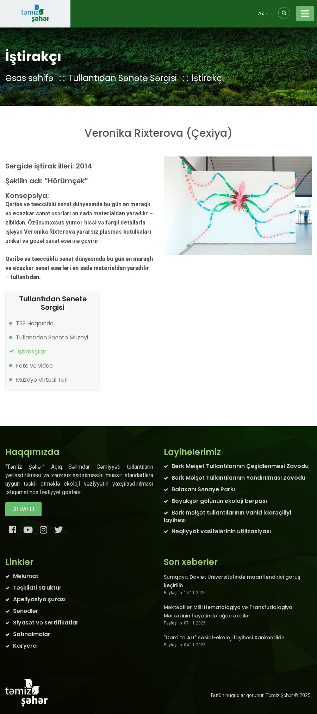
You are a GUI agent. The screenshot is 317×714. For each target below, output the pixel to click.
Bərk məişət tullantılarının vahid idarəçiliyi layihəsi (227, 516)
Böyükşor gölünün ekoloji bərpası (219, 501)
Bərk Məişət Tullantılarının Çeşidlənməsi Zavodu (240, 466)
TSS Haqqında (35, 323)
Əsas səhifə (29, 78)
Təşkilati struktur (37, 588)
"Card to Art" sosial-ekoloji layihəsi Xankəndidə (224, 637)
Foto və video (34, 366)
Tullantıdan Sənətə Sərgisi (122, 78)
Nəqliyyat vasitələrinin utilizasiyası (221, 531)
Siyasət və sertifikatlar (46, 622)
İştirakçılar (32, 351)
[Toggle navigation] (305, 13)
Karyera (25, 646)
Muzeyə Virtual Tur (41, 380)
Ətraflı (23, 509)
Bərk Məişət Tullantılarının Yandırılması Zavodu (238, 478)
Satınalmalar (31, 634)
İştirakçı (208, 78)
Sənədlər (25, 611)
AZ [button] (261, 13)
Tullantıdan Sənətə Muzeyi (52, 337)
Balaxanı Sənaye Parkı (203, 489)
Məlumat (25, 576)
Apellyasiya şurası (39, 599)
